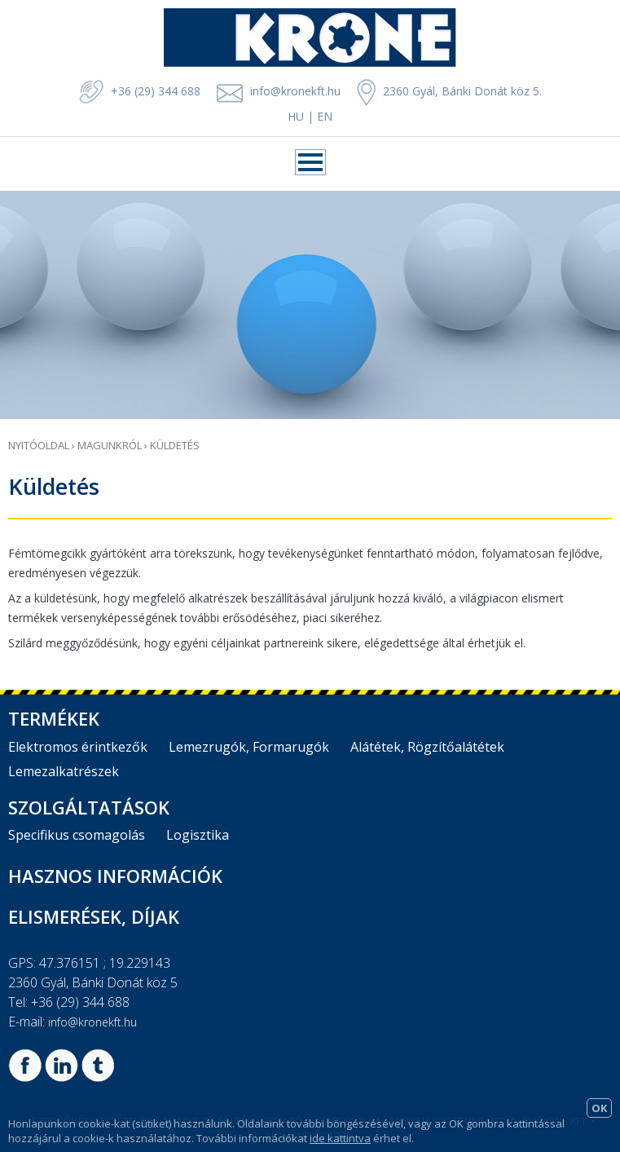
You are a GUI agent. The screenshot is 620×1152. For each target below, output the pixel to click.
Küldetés (175, 445)
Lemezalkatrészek (63, 771)
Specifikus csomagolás (76, 835)
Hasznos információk (115, 875)
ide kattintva (340, 1138)
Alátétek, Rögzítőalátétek (427, 747)
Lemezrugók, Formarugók (249, 747)
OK (599, 1108)
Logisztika (197, 835)
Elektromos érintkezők (77, 747)
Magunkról (109, 445)
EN (324, 116)
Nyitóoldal (38, 445)
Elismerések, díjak (93, 916)
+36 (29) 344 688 (139, 91)
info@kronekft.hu (295, 91)
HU (296, 116)
